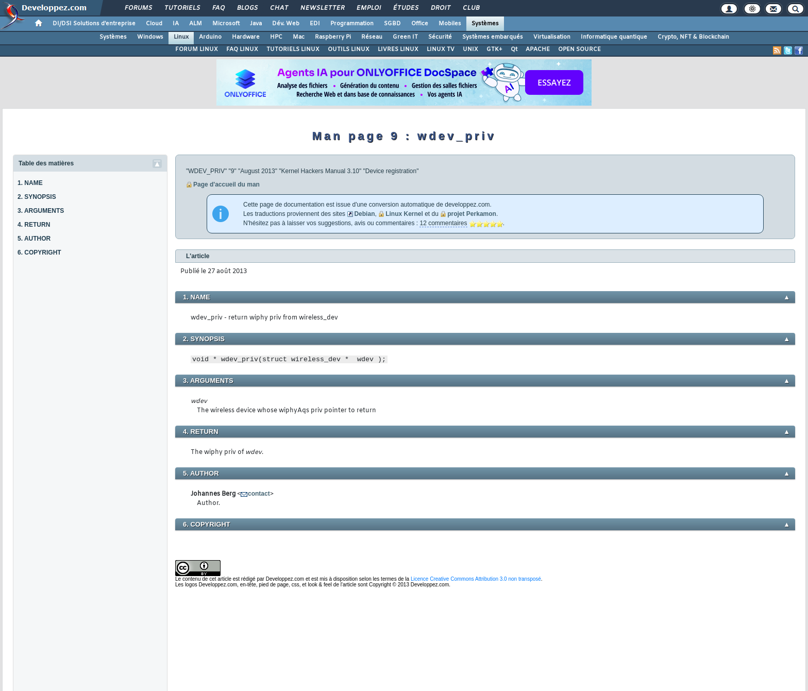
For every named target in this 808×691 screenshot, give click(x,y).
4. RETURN (34, 224)
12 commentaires (443, 223)
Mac (299, 37)
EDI (315, 23)
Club (470, 8)
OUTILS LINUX (348, 49)
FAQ (218, 8)
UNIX (470, 49)
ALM (195, 23)
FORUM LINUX (196, 49)
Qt (514, 49)
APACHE (538, 49)
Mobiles (450, 23)
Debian (364, 213)
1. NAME (30, 183)
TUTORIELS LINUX (292, 49)
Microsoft (226, 23)
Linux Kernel (404, 213)
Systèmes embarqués (492, 37)
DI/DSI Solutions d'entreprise (94, 23)
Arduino (210, 37)
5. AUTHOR (34, 238)
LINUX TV (440, 49)
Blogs (246, 8)
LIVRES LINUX (398, 49)
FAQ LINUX (242, 49)
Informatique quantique (614, 37)
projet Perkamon (471, 213)
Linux (181, 37)
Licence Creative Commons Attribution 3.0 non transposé (476, 579)
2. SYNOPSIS (37, 196)
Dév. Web (285, 23)
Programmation (352, 23)
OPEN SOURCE (579, 49)
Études (405, 8)
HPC (276, 37)
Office (419, 23)
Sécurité (440, 37)
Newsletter (322, 8)
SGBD (392, 23)
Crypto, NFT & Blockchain (693, 37)
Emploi (368, 8)
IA (176, 23)
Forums (138, 8)
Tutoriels (181, 8)
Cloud (154, 23)
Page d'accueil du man (226, 184)
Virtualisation (551, 37)
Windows (150, 37)
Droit (440, 8)
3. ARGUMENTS (41, 210)
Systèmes (485, 23)
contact (259, 493)
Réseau (371, 37)
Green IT (405, 37)
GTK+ (494, 49)
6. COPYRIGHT (39, 252)
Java (256, 23)
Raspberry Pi (333, 37)
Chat (278, 8)
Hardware (246, 37)
